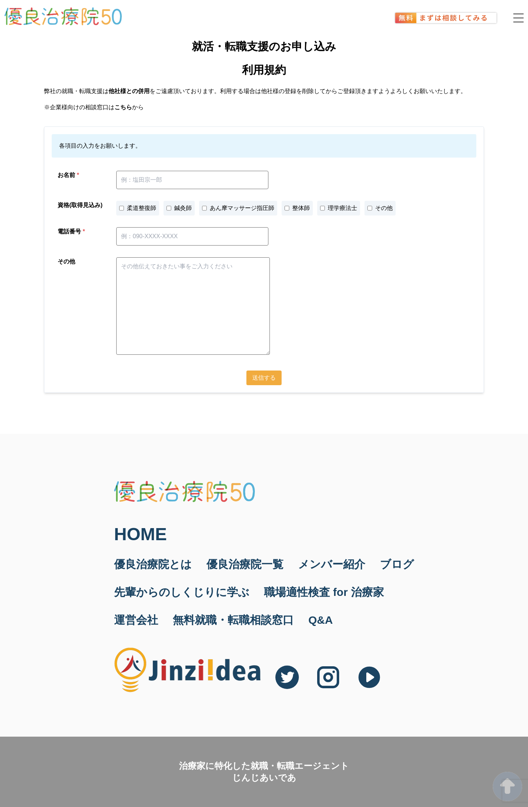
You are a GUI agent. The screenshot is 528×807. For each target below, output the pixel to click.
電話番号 (71, 231)
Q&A (320, 620)
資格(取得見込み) (80, 205)
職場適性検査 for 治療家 (324, 592)
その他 (66, 261)
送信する (264, 378)
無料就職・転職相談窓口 (233, 620)
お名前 (68, 175)
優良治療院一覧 (244, 564)
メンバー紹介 (331, 564)
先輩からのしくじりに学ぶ (181, 592)
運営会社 (136, 620)
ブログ (397, 564)
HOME (140, 534)
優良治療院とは (153, 564)
